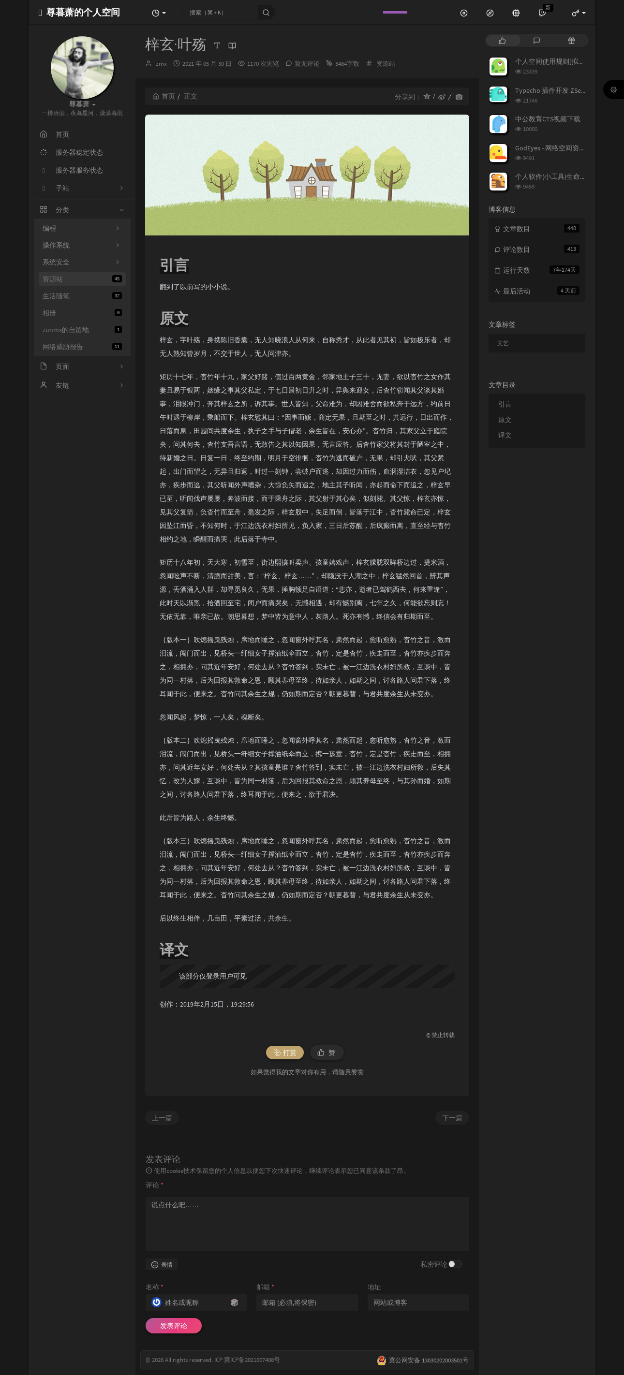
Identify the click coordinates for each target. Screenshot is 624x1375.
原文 (505, 419)
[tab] (502, 40)
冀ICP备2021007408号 (251, 1360)
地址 (374, 1287)
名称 (154, 1287)
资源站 (82, 279)
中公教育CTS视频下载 (547, 119)
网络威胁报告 (82, 346)
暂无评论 (307, 63)
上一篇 (162, 1117)
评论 (154, 1185)
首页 (163, 96)
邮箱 (265, 1287)
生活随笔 (82, 296)
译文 (505, 435)
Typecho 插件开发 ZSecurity (556, 90)
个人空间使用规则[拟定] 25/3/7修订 (567, 61)
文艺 (503, 343)
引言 (505, 404)
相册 (82, 312)
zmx (161, 63)
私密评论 (433, 1264)
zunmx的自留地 (82, 329)
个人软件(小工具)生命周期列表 (561, 176)
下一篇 (452, 1117)
